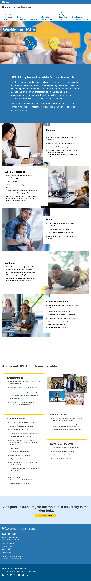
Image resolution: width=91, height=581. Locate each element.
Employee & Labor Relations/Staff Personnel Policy (47, 17)
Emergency (5, 571)
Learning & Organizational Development (77, 17)
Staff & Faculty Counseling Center (63, 16)
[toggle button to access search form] (87, 19)
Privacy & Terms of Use (34, 571)
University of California (20, 568)
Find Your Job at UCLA (44, 515)
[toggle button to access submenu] (13, 19)
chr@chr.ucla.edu (7, 549)
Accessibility (12, 571)
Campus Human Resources (17, 7)
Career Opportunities (21, 18)
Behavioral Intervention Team (8, 17)
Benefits (32, 19)
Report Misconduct (21, 571)
